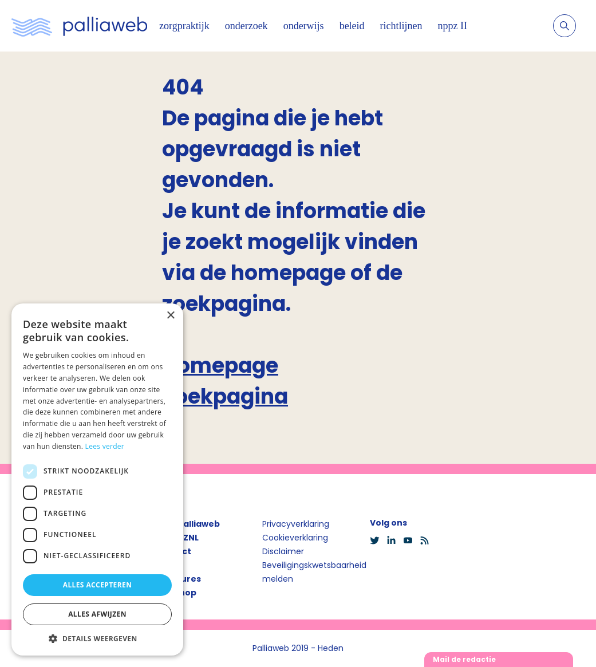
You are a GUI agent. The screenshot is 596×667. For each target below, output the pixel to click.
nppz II (452, 25)
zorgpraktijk (184, 25)
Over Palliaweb (187, 524)
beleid (352, 25)
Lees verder (105, 446)
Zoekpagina (225, 396)
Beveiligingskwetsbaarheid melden (314, 572)
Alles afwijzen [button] (97, 614)
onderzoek (246, 25)
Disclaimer (283, 551)
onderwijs (303, 25)
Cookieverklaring (295, 537)
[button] (97, 638)
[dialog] (97, 479)
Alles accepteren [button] (97, 585)
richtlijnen (401, 25)
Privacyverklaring (295, 524)
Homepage (220, 365)
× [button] (170, 315)
